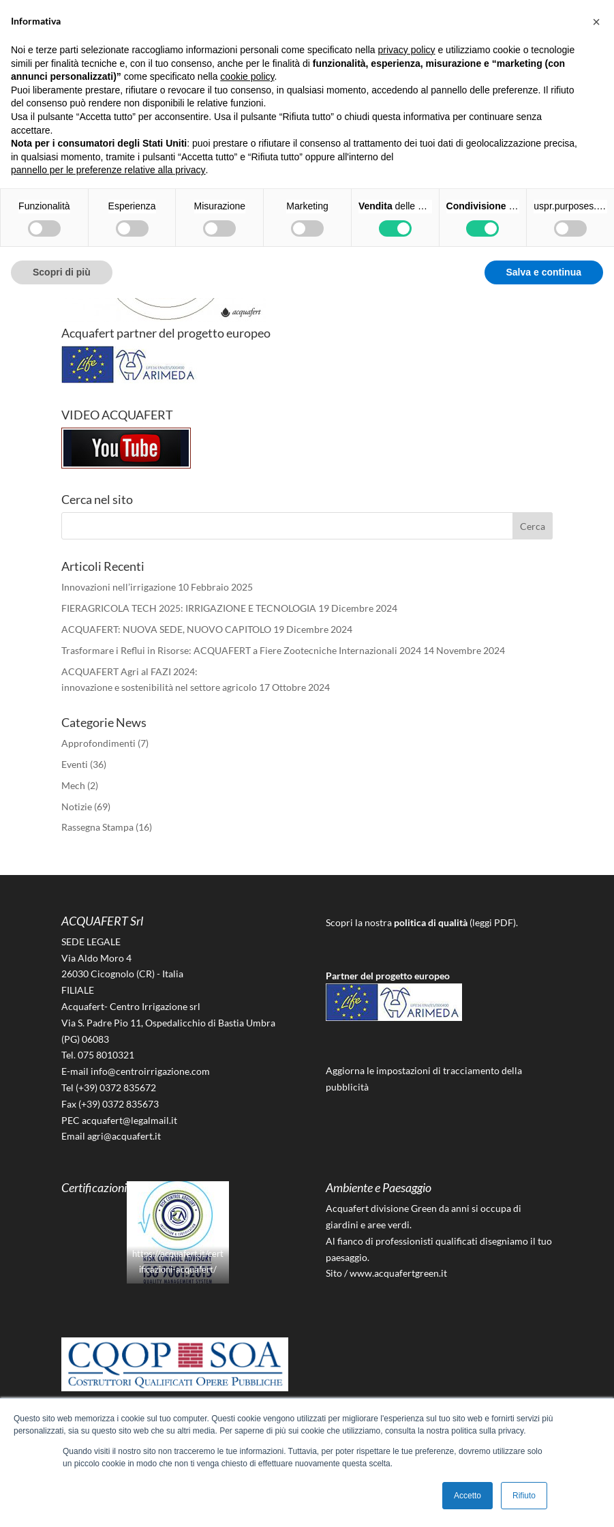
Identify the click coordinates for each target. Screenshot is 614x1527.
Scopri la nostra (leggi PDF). (422, 922)
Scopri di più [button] (62, 272)
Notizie (76, 806)
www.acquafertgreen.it (398, 1273)
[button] (596, 22)
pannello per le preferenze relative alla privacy (108, 169)
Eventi (74, 764)
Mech (73, 785)
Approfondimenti (98, 743)
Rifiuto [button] (524, 1495)
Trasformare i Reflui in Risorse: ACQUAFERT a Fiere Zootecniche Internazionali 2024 (241, 650)
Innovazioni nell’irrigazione (118, 587)
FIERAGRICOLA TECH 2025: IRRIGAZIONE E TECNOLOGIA (188, 608)
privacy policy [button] (406, 49)
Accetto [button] (467, 1495)
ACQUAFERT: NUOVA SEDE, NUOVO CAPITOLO (166, 629)
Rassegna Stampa (97, 827)
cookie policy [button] (247, 76)
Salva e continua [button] (543, 272)
